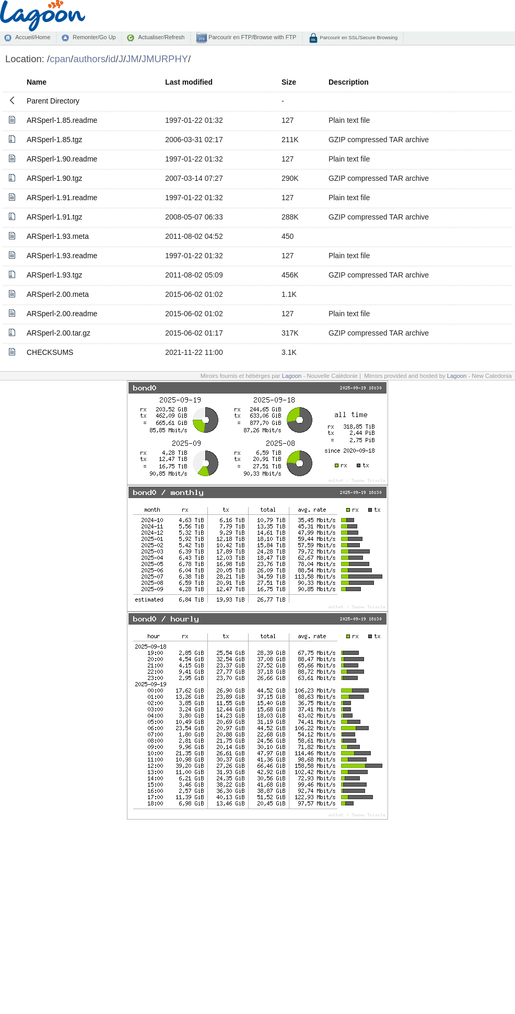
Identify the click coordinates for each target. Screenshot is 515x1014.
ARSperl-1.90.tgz (55, 178)
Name (36, 82)
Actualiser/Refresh (161, 37)
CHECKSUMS (50, 352)
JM (132, 58)
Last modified (189, 82)
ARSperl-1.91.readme (62, 197)
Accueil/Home (32, 37)
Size (289, 82)
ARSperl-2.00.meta (58, 294)
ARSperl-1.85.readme (62, 120)
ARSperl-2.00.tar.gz (58, 333)
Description (349, 82)
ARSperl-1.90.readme (62, 159)
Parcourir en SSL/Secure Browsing (358, 37)
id (111, 58)
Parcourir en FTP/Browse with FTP (251, 37)
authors (89, 58)
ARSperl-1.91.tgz (55, 217)
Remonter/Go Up (94, 37)
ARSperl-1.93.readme (62, 255)
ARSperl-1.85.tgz (55, 139)
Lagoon (292, 376)
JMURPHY (165, 58)
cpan (60, 58)
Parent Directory (53, 101)
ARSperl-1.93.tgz (55, 275)
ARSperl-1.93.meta (58, 236)
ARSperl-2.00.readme (62, 313)
